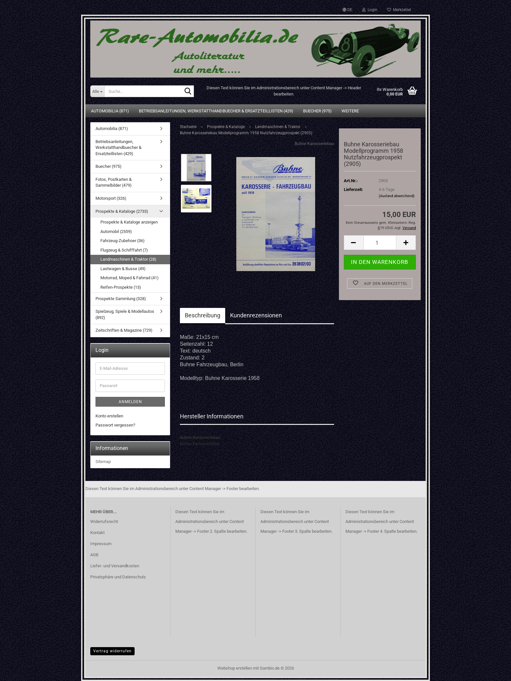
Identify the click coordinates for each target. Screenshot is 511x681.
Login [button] (369, 9)
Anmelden (130, 401)
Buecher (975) (317, 111)
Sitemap (103, 461)
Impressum (100, 543)
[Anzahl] (379, 242)
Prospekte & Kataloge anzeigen (129, 222)
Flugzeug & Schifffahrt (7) (124, 250)
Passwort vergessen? (115, 425)
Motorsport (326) (110, 198)
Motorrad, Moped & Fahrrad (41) (129, 277)
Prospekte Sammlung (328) (120, 298)
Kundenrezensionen (256, 315)
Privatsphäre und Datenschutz (118, 576)
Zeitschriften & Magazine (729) (124, 330)
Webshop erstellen (234, 668)
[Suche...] (97, 91)
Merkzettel (399, 9)
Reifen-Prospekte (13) (120, 287)
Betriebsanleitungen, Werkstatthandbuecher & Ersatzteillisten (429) (216, 111)
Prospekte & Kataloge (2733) (121, 211)
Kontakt (97, 532)
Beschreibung (202, 315)
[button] (347, 10)
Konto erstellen (109, 415)
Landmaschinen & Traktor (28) (128, 259)
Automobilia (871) (110, 111)
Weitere (350, 111)
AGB (94, 554)
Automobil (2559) (116, 231)
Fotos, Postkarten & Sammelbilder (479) (113, 182)
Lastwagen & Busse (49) (123, 268)
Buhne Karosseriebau (314, 143)
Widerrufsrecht (104, 521)
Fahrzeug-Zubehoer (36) (122, 240)
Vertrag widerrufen (112, 651)
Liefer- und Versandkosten (114, 565)
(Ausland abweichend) (397, 196)
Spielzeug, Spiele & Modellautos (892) (124, 314)
